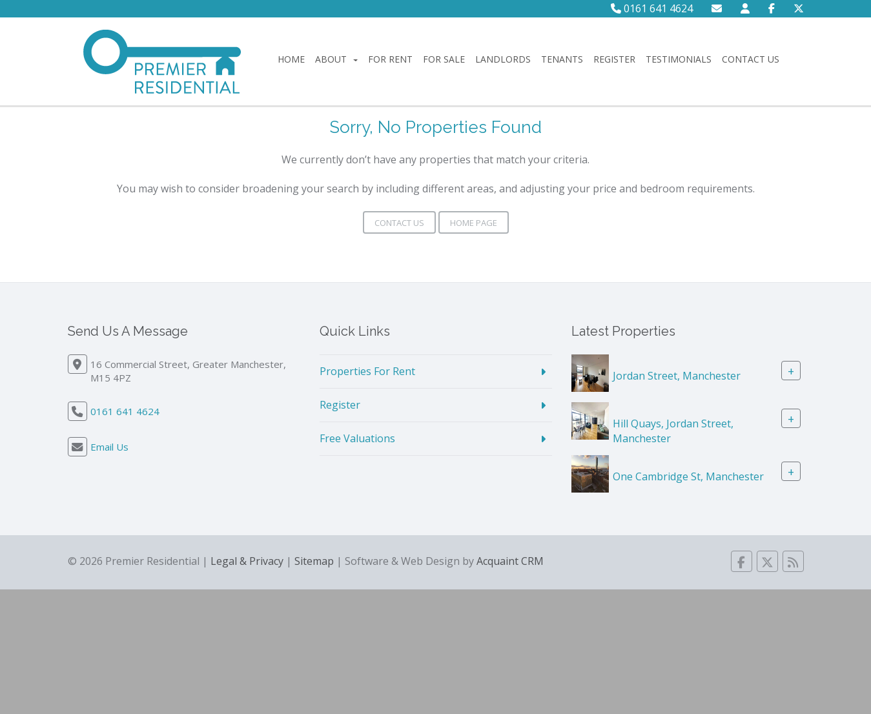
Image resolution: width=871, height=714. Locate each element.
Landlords (503, 59)
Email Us (109, 446)
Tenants (562, 59)
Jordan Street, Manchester (677, 376)
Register (614, 59)
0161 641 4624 (652, 8)
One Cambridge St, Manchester (688, 476)
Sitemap (314, 561)
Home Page (473, 223)
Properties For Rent (367, 371)
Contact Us (750, 59)
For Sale (444, 59)
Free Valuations (357, 438)
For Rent (390, 59)
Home (291, 59)
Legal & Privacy (246, 561)
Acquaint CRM (510, 561)
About (336, 59)
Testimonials (679, 59)
